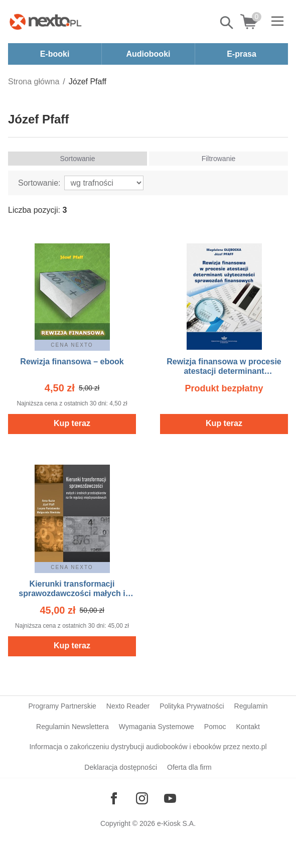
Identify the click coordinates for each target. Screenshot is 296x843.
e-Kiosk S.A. (176, 823)
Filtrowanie (219, 159)
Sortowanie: (39, 183)
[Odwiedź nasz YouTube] (170, 798)
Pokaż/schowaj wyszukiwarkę (227, 22)
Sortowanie (77, 159)
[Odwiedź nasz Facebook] (114, 798)
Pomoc (215, 727)
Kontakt (247, 727)
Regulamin (251, 706)
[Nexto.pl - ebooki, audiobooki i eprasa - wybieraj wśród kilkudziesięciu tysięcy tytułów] (45, 22)
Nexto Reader (128, 706)
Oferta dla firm (189, 767)
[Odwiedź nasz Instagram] (142, 798)
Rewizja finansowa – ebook (71, 361)
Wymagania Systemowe (156, 727)
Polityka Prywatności (192, 706)
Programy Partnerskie (62, 706)
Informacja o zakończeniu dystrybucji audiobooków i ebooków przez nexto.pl (147, 747)
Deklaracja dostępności (120, 767)
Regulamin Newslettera (72, 727)
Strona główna (33, 81)
